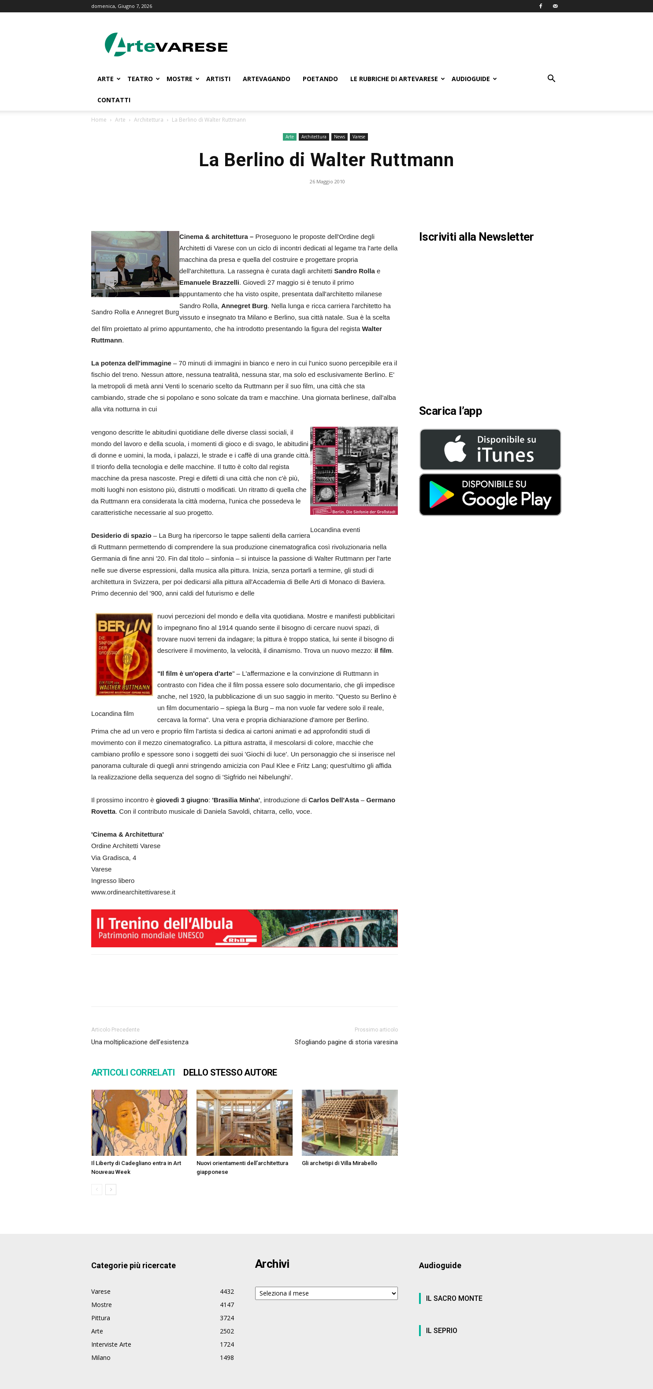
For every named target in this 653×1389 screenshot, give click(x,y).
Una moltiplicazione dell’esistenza (140, 1042)
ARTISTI (218, 78)
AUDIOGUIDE (474, 78)
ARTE (109, 78)
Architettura (148, 119)
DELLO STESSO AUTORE (230, 1072)
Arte (120, 119)
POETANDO (320, 78)
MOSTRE (183, 78)
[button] (551, 79)
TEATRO (143, 78)
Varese (358, 137)
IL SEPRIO (441, 1330)
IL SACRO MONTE (454, 1298)
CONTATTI (113, 100)
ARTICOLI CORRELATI (132, 1072)
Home (99, 119)
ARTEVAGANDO (266, 78)
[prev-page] (96, 1189)
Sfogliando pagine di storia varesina (346, 1042)
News (339, 137)
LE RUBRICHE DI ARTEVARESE (397, 78)
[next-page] (110, 1189)
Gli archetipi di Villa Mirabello (339, 1163)
